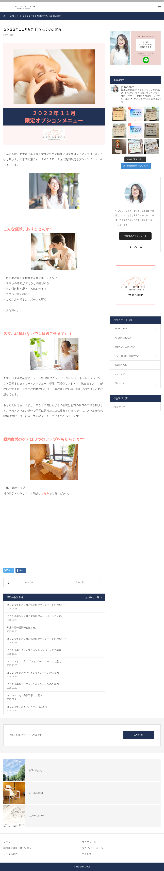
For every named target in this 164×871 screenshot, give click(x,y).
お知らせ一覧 (92, 597)
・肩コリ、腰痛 (120, 328)
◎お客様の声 (119, 406)
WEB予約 (138, 735)
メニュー (8, 842)
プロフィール (89, 842)
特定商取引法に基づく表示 (17, 848)
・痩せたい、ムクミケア (124, 347)
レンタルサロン (11, 854)
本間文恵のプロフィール (135, 236)
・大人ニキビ (119, 374)
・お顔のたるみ (120, 365)
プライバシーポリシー (94, 848)
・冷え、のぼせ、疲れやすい (126, 356)
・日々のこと (119, 383)
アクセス (86, 854)
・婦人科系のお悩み (122, 338)
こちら (45, 493)
